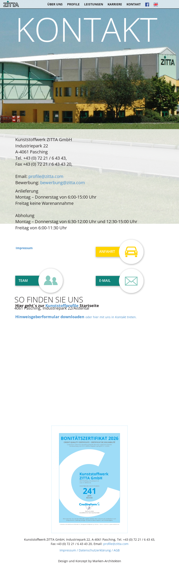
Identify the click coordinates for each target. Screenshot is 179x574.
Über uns (55, 4)
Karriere (115, 4)
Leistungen (93, 4)
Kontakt (134, 4)
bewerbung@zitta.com (62, 182)
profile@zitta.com (45, 176)
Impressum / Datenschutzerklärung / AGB (90, 550)
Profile (73, 4)
